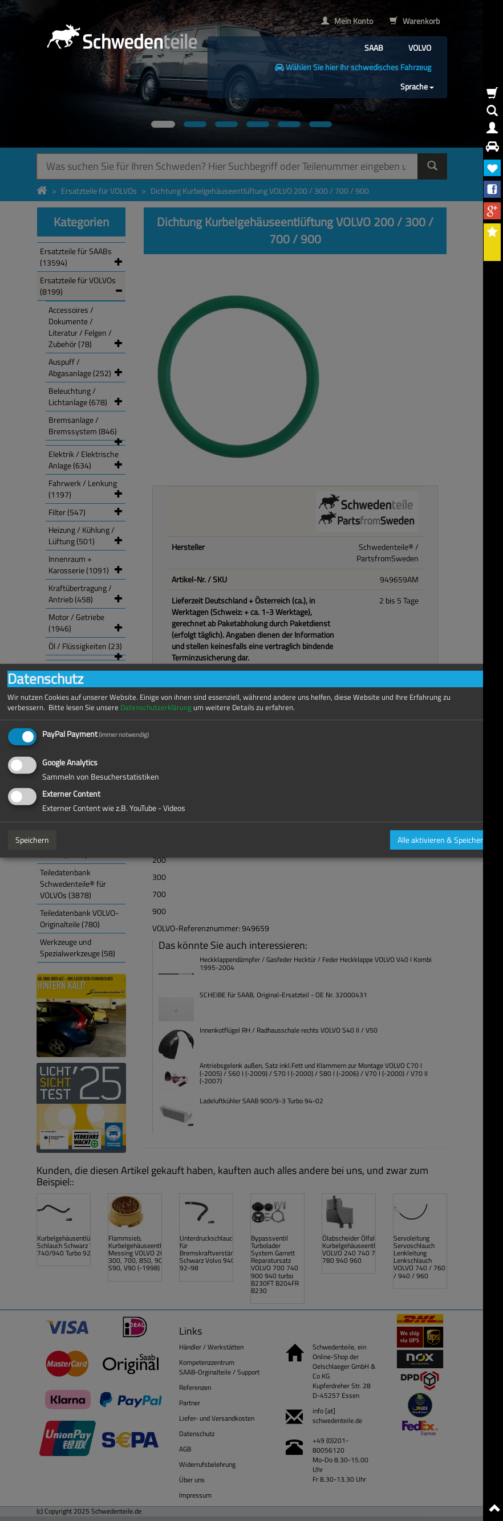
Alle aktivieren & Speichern (442, 840)
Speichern (32, 840)
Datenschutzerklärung (156, 707)
